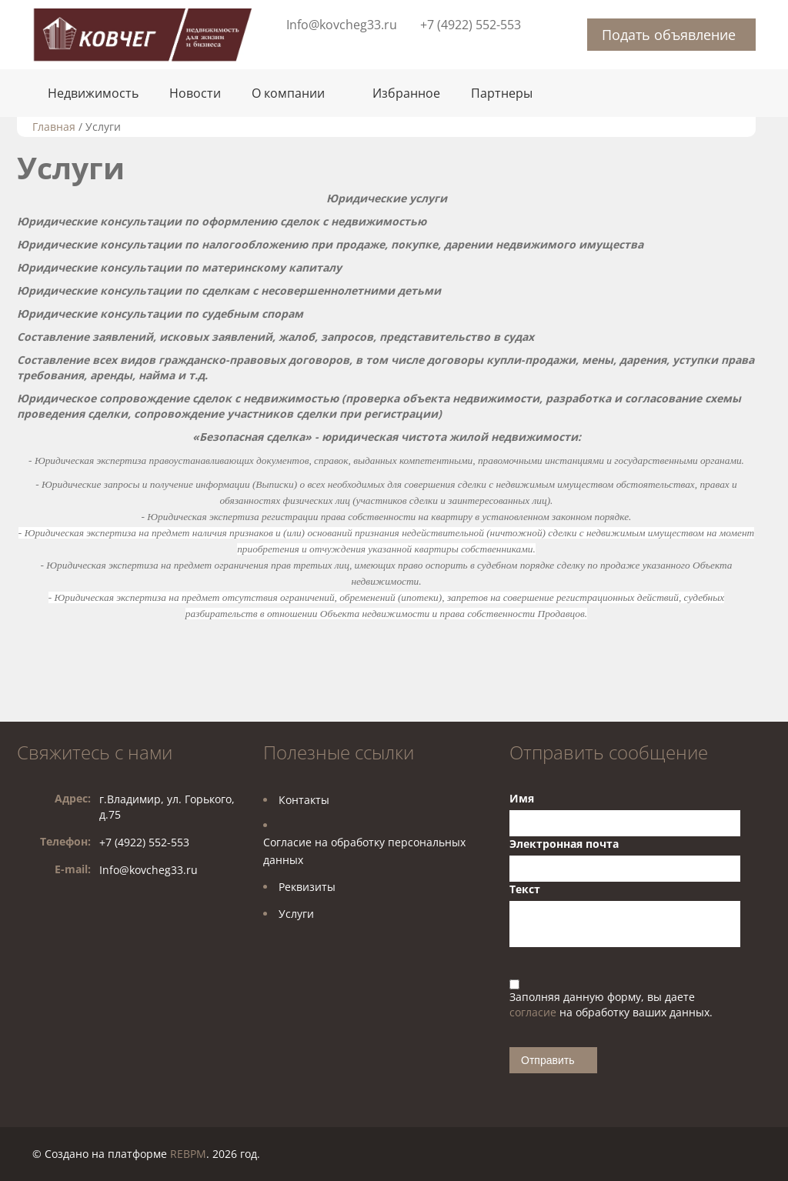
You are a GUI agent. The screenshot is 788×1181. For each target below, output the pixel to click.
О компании (288, 93)
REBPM (188, 1153)
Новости (195, 93)
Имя (521, 798)
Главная (53, 126)
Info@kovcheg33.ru (341, 24)
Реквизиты (307, 886)
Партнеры (502, 93)
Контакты (304, 799)
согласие (534, 1012)
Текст (524, 889)
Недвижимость (93, 93)
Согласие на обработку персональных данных (364, 851)
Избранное (406, 93)
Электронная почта (564, 843)
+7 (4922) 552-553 (470, 24)
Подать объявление (669, 34)
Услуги (296, 913)
